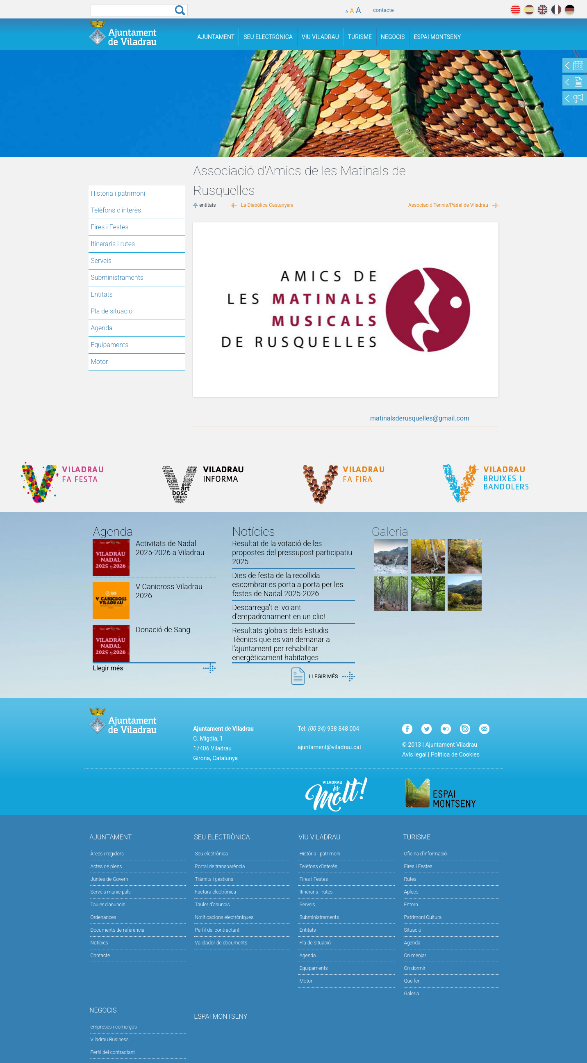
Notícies (99, 943)
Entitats (102, 294)
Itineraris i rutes (113, 244)
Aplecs (411, 892)
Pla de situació (111, 311)
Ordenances (103, 917)
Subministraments (117, 277)
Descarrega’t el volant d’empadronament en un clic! (278, 612)
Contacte (100, 955)
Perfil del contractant (217, 930)
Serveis (101, 261)
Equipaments (109, 345)
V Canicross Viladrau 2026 (169, 591)
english (542, 9)
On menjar (415, 955)
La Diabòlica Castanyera (267, 205)
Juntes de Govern (109, 879)
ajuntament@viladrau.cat (329, 747)
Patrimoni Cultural (423, 917)
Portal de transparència (220, 866)
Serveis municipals (111, 892)
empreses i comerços (114, 1027)
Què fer (411, 981)
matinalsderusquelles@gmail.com (419, 418)
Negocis (393, 37)
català (515, 9)
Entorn (411, 905)
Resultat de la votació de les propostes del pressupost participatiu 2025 (292, 552)
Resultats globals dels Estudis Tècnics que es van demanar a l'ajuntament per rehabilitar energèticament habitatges (281, 644)
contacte (383, 10)
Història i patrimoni (118, 193)
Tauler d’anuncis (212, 905)
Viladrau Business (110, 1039)
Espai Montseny (437, 37)
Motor (99, 362)
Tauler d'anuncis (108, 905)
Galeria (411, 994)
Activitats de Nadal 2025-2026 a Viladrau (170, 548)
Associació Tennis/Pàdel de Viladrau (448, 205)
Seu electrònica (211, 854)
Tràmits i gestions (214, 879)
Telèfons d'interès (116, 210)
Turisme (360, 37)
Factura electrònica (215, 892)
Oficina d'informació (425, 854)
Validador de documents (221, 943)
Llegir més (108, 668)
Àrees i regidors (107, 854)
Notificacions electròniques (224, 917)
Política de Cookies (455, 754)
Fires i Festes (109, 227)
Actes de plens (106, 866)
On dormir (414, 968)
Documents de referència (118, 930)
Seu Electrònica (268, 37)
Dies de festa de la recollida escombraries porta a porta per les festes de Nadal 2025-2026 (287, 584)
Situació (412, 930)
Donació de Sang (163, 629)
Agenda (101, 328)
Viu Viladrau (320, 37)
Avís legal (414, 754)
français (556, 9)
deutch (569, 9)
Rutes (410, 879)
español (529, 9)
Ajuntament (215, 37)
